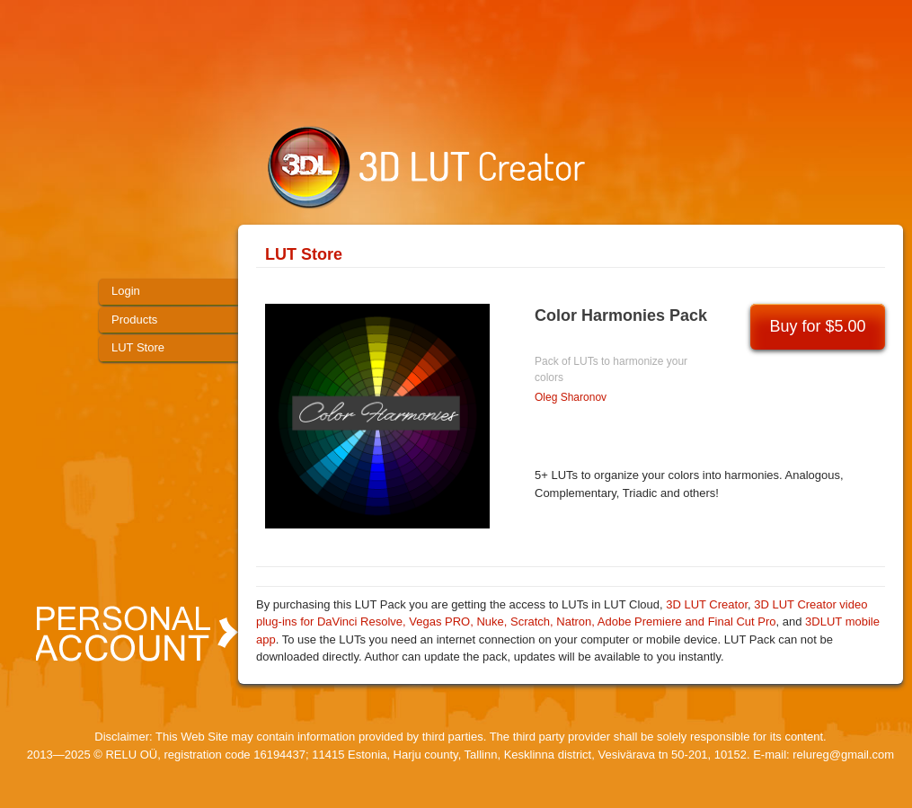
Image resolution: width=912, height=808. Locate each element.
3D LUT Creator (707, 604)
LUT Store (303, 254)
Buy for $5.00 (817, 326)
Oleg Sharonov (571, 397)
